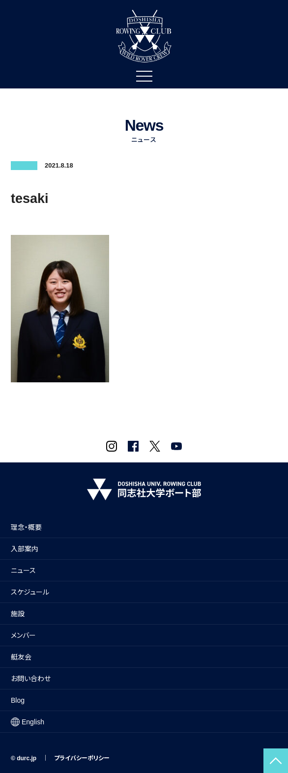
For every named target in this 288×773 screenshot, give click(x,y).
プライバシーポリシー (82, 758)
